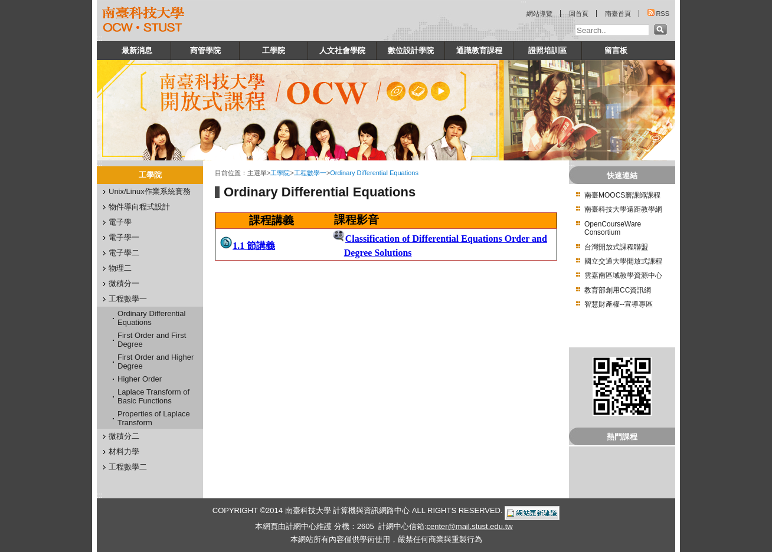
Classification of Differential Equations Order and (446, 239)
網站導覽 (539, 13)
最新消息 (137, 50)
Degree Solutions (378, 253)
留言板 (615, 50)
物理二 (120, 268)
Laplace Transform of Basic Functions (153, 396)
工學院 (273, 50)
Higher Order (139, 378)
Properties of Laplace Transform (153, 418)
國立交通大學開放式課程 (623, 261)
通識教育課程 (479, 50)
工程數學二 (128, 466)
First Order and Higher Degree (155, 361)
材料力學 (124, 451)
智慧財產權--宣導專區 (618, 304)
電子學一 (124, 237)
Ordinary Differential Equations (151, 318)
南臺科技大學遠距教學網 (623, 209)
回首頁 (578, 13)
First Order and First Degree (151, 340)
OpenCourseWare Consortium (612, 228)
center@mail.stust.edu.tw (469, 526)
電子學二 (124, 252)
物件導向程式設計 (139, 206)
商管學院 (205, 50)
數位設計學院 (411, 50)
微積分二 (124, 436)
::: (100, 38)
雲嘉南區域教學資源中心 (623, 275)
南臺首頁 (618, 13)
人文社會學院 (342, 50)
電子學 (120, 222)
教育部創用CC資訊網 (617, 290)
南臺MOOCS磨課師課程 (622, 195)
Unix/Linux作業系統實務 (150, 191)
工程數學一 (128, 298)
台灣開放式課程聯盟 (616, 247)
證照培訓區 (547, 50)
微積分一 (124, 283)
